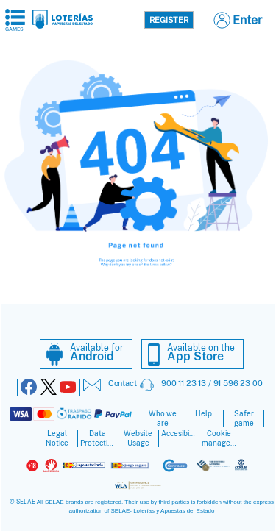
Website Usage (138, 438)
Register (168, 19)
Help (203, 414)
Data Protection (98, 438)
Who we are (163, 418)
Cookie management (219, 438)
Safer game (244, 418)
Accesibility (179, 434)
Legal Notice (57, 438)
